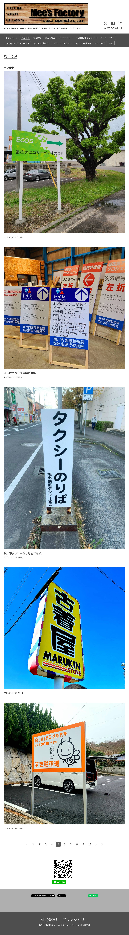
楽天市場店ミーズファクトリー (58, 37)
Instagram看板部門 (41, 43)
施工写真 (25, 37)
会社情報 (37, 37)
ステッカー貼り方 (83, 43)
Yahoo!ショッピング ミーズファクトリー (95, 37)
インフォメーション (62, 43)
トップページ (12, 37)
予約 (111, 43)
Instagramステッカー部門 (17, 43)
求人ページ (100, 43)
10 (89, 844)
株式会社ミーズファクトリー (64, 919)
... (96, 844)
